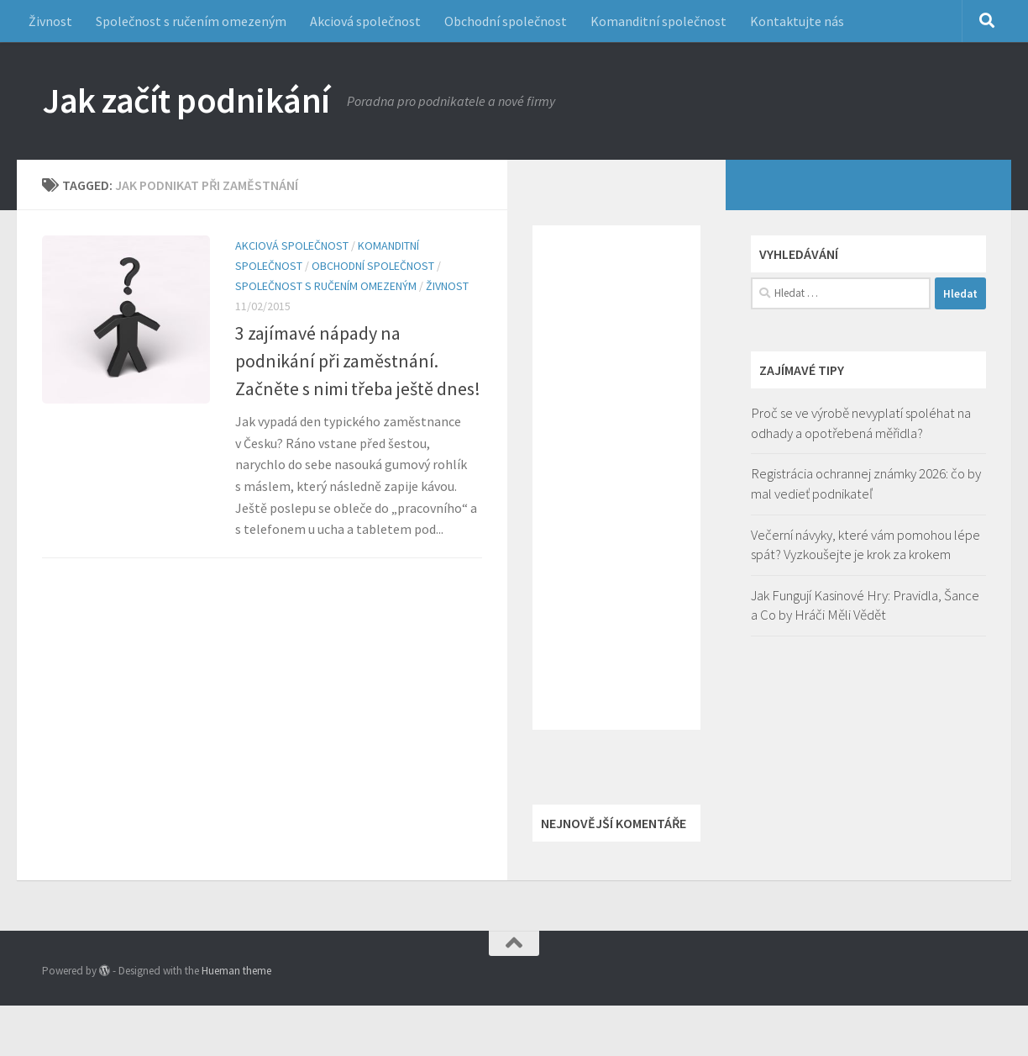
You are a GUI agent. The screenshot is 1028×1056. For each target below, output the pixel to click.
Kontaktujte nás (797, 21)
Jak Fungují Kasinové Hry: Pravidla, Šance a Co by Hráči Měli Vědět (865, 605)
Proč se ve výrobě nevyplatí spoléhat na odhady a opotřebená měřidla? (861, 423)
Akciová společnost (365, 21)
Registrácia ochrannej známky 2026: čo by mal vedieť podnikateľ (866, 483)
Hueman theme (236, 971)
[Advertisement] (616, 477)
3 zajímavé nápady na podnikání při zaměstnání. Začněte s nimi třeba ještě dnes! (357, 360)
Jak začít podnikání (186, 100)
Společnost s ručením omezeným (191, 21)
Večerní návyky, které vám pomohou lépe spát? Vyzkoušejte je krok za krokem (865, 544)
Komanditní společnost (658, 21)
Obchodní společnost (505, 21)
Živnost (50, 21)
